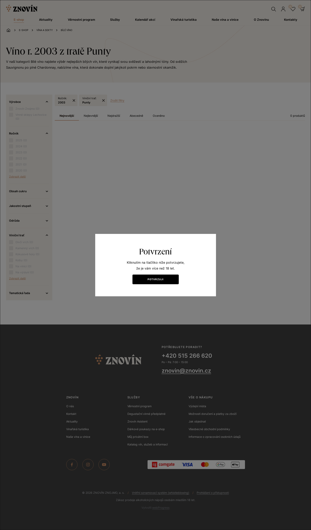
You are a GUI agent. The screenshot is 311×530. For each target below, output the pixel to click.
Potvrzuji (156, 279)
